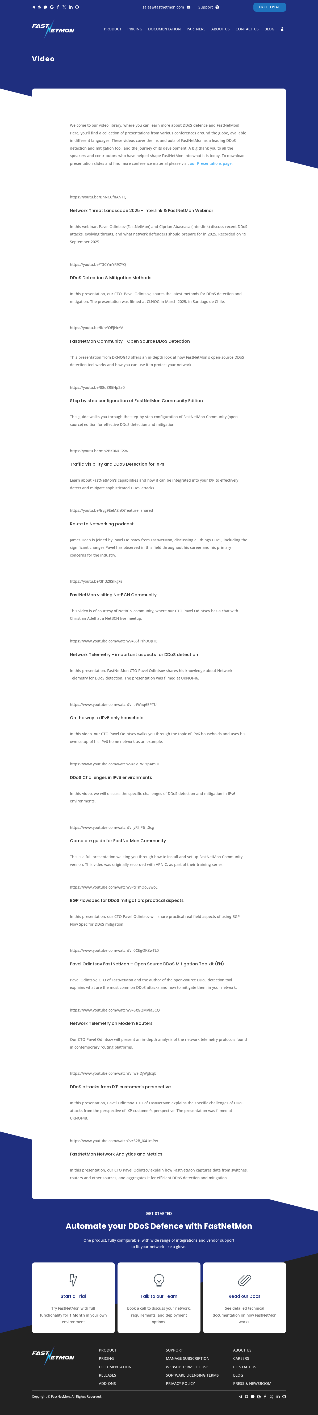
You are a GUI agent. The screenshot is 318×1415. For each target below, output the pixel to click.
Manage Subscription (188, 1358)
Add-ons (107, 1383)
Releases (107, 1375)
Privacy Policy (180, 1383)
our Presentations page (211, 163)
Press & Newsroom (252, 1383)
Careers (241, 1358)
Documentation (164, 29)
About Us (220, 29)
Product (113, 29)
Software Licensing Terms (192, 1375)
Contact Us (247, 29)
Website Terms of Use (187, 1367)
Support (205, 7)
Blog (269, 29)
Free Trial (269, 7)
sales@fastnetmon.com (163, 7)
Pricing (134, 29)
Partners (196, 29)
